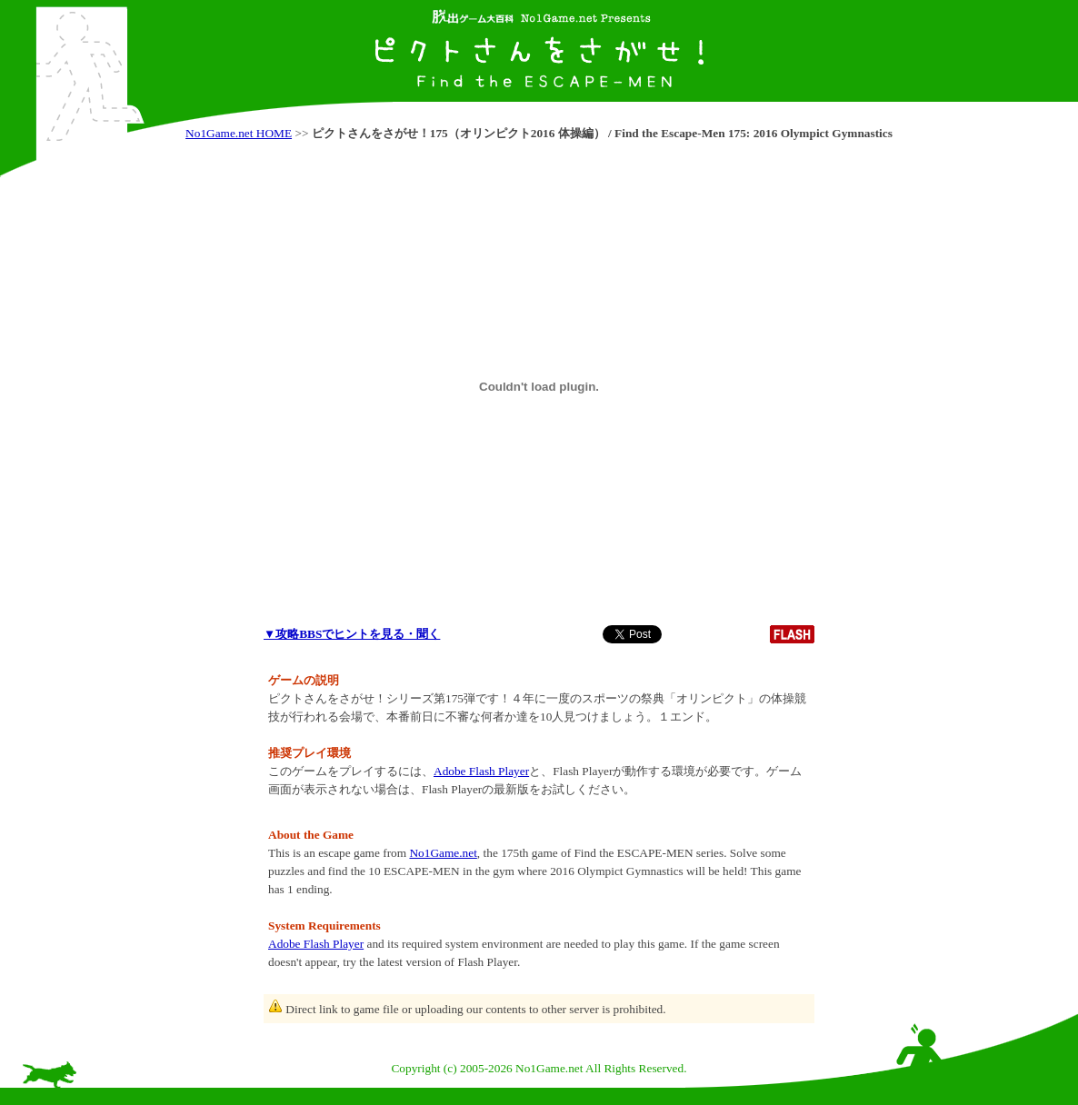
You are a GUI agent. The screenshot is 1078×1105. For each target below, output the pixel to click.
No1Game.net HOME (238, 133)
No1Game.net (442, 853)
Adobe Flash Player (481, 771)
